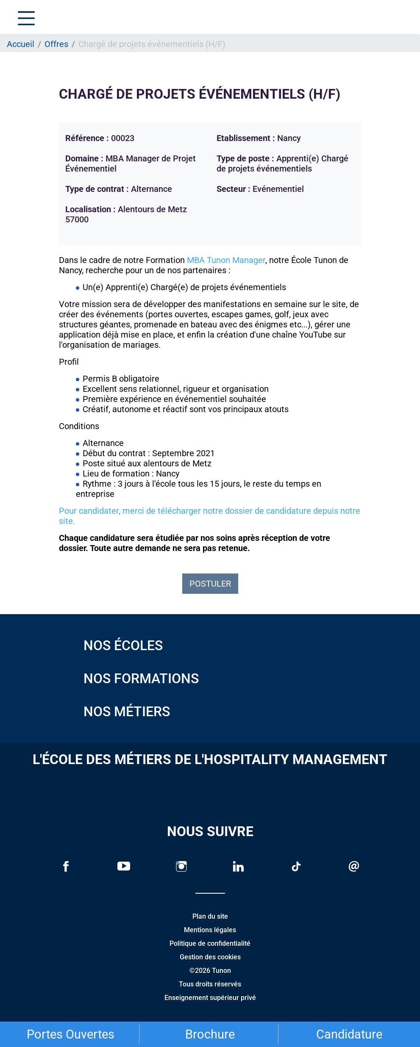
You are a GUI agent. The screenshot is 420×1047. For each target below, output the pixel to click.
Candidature (349, 1034)
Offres (56, 44)
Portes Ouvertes (70, 1034)
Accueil (20, 44)
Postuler (210, 584)
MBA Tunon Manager (226, 260)
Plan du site (210, 916)
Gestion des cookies (210, 957)
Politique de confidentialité (210, 943)
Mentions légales (210, 930)
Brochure (210, 1034)
